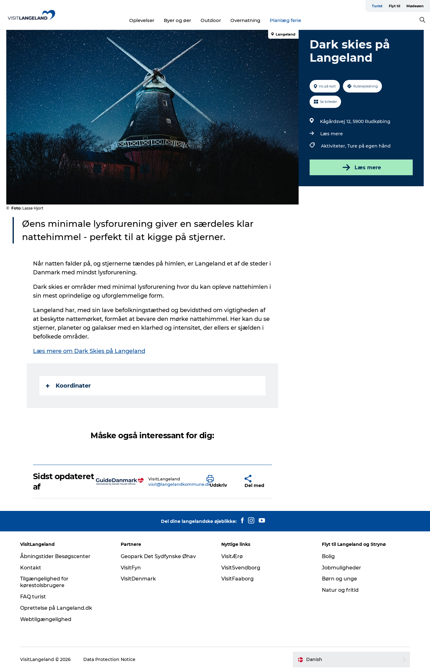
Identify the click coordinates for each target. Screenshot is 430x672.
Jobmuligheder (341, 568)
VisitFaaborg (237, 579)
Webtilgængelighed (45, 619)
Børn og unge (339, 579)
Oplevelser (141, 20)
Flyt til (394, 6)
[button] (221, 481)
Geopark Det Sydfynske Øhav (158, 556)
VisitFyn (131, 568)
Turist (377, 6)
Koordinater (68, 385)
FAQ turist (33, 597)
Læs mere (331, 134)
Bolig (328, 556)
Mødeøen (415, 6)
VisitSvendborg (240, 568)
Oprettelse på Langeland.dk (56, 608)
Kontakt (30, 568)
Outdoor (211, 20)
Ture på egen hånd (369, 146)
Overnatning (245, 20)
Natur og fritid (340, 590)
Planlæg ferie (285, 20)
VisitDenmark (138, 579)
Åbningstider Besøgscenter (55, 556)
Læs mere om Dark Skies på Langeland (89, 351)
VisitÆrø (232, 556)
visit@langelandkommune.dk (179, 484)
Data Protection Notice (109, 659)
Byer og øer (177, 20)
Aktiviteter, (334, 146)
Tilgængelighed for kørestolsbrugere (44, 582)
